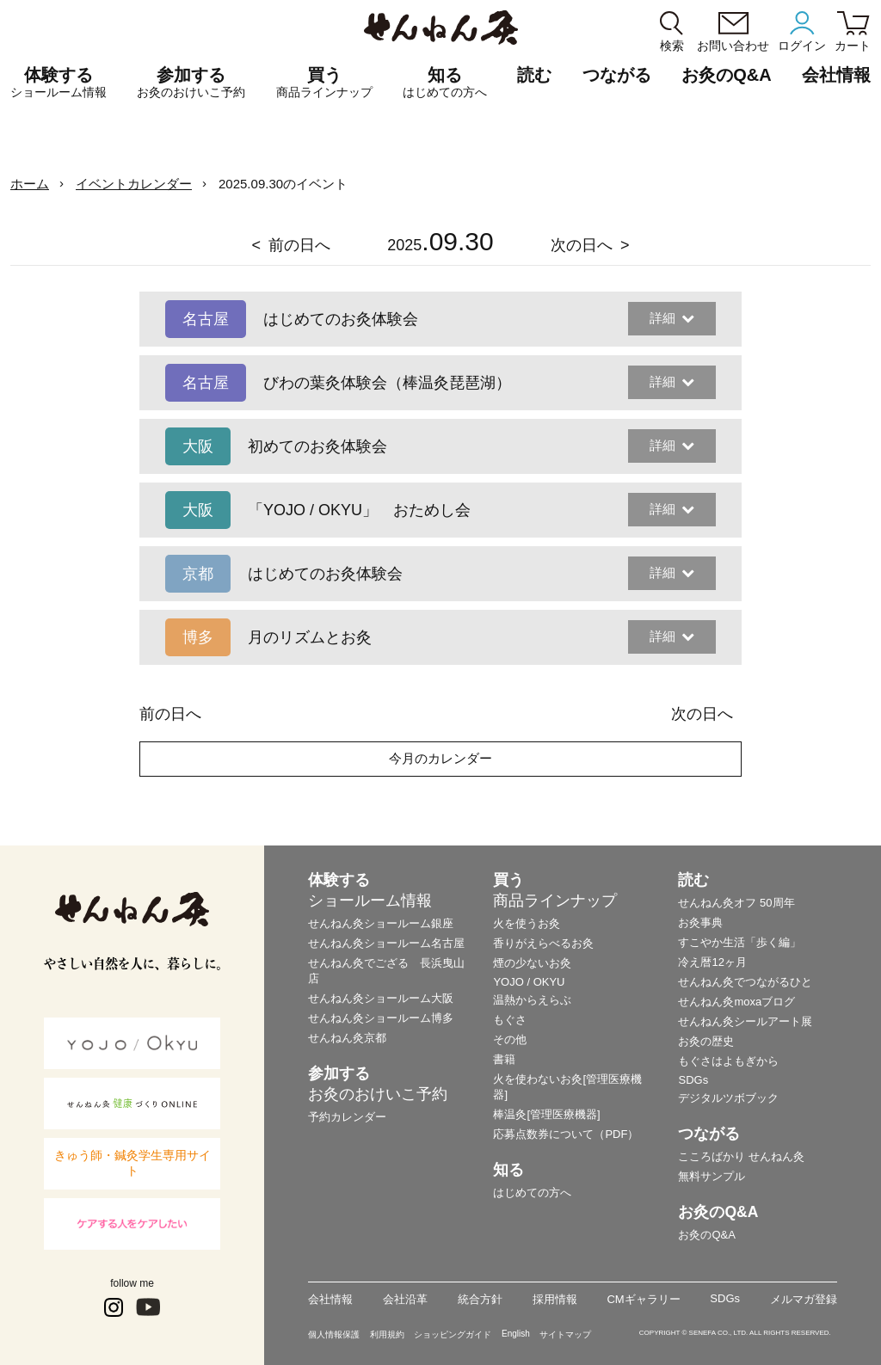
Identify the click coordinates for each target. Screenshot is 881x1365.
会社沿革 (405, 1299)
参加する (191, 82)
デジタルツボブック (728, 1097)
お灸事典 (700, 922)
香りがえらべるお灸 (543, 943)
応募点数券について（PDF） (565, 1134)
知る (445, 82)
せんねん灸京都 (347, 1037)
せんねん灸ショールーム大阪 (380, 998)
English (516, 1333)
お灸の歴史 (706, 1041)
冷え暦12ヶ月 (712, 962)
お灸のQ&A (726, 74)
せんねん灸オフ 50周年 (736, 902)
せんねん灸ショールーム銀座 (380, 923)
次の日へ (582, 245)
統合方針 (480, 1299)
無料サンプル (711, 1176)
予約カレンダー (347, 1116)
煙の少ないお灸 (532, 962)
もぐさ (510, 1019)
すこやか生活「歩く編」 (739, 942)
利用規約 (387, 1334)
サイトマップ (565, 1334)
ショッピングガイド (452, 1334)
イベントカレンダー (134, 183)
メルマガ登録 (803, 1299)
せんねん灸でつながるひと (745, 981)
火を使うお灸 (526, 923)
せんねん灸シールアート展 (745, 1021)
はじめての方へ (532, 1192)
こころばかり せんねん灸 (741, 1156)
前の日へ (299, 245)
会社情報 (330, 1299)
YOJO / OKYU (528, 981)
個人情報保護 (334, 1334)
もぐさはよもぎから (728, 1060)
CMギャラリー (643, 1299)
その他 (510, 1039)
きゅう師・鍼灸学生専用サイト (132, 1162)
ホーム (29, 183)
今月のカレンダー (440, 758)
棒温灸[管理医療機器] (546, 1114)
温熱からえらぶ (532, 999)
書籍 (504, 1059)
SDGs (693, 1079)
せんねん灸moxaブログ (736, 1001)
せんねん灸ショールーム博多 (380, 1017)
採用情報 (555, 1299)
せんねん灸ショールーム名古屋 (386, 943)
